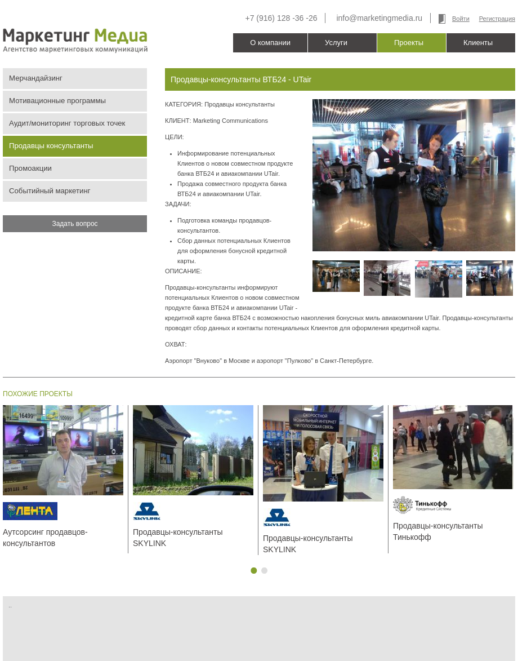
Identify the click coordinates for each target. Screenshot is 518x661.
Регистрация (497, 18)
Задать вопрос (74, 224)
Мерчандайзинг (35, 78)
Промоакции (30, 168)
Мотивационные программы (57, 100)
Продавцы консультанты (51, 145)
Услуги (336, 42)
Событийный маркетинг (50, 191)
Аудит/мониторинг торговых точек (67, 123)
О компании (270, 42)
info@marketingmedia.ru (379, 18)
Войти (461, 18)
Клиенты (478, 42)
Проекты (408, 42)
